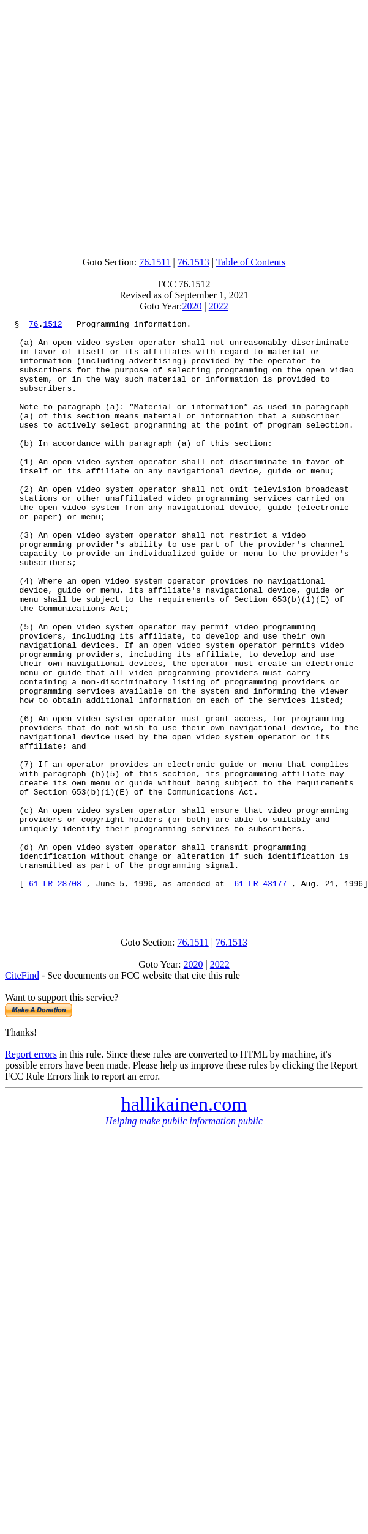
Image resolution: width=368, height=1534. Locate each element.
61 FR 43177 (260, 996)
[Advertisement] (181, 125)
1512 (52, 325)
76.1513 (193, 262)
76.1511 (154, 262)
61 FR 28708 (55, 996)
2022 (218, 306)
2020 (192, 306)
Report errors (31, 1171)
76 (34, 325)
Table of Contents (251, 262)
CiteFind (22, 1093)
